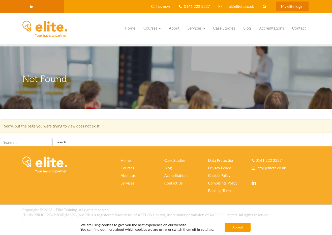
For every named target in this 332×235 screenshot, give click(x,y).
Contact (299, 28)
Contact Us (173, 183)
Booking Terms (220, 190)
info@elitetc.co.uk (239, 6)
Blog (247, 28)
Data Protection (221, 160)
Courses (152, 28)
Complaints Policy (222, 183)
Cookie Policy (219, 175)
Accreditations (271, 28)
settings (207, 229)
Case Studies (224, 28)
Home (130, 28)
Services (196, 28)
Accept (237, 227)
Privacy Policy (219, 168)
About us (128, 175)
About (174, 28)
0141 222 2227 (197, 6)
